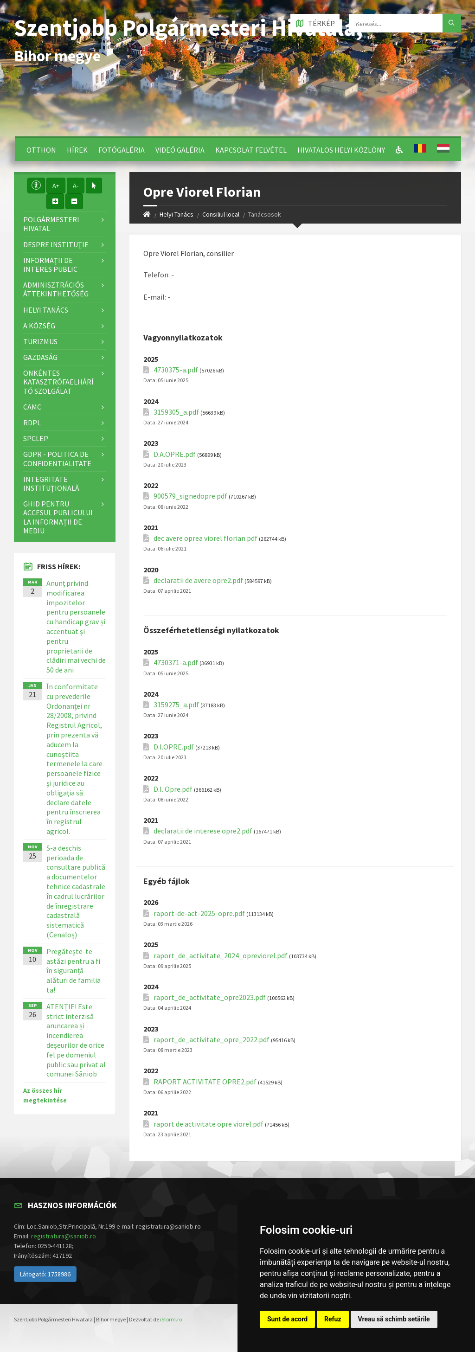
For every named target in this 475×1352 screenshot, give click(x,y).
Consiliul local (220, 214)
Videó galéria (180, 149)
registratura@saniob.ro (63, 1236)
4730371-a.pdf (176, 662)
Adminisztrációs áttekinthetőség (56, 289)
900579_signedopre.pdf (190, 496)
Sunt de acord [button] (287, 1319)
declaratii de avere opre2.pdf (198, 580)
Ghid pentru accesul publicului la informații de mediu (58, 517)
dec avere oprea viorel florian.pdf (205, 538)
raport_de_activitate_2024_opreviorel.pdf (221, 955)
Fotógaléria (121, 149)
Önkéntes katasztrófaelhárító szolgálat (58, 381)
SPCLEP (35, 438)
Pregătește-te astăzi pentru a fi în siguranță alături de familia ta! (73, 970)
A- (75, 185)
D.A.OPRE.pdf (175, 454)
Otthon (41, 149)
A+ (55, 185)
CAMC (32, 406)
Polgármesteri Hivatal (51, 224)
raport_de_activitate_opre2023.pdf (210, 997)
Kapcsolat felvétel (251, 149)
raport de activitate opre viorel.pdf (208, 1124)
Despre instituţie (56, 244)
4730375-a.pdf (176, 369)
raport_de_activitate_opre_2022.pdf (212, 1039)
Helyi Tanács (176, 214)
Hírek (77, 149)
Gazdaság (40, 357)
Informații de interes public (50, 265)
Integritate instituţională (51, 483)
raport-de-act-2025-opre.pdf (199, 913)
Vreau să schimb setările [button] (394, 1319)
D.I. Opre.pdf (173, 789)
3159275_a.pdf (176, 704)
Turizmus (40, 341)
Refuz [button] (332, 1319)
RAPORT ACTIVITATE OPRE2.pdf (205, 1081)
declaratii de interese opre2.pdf (203, 831)
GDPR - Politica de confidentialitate (57, 458)
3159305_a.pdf (176, 412)
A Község (39, 325)
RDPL (32, 422)
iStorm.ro (171, 1319)
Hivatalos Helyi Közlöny (341, 149)
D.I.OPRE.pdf (174, 747)
